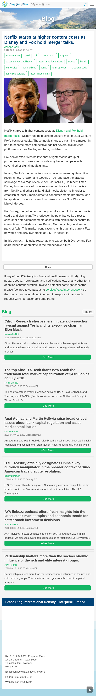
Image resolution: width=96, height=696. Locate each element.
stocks (71, 61)
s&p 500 (64, 55)
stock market (13, 55)
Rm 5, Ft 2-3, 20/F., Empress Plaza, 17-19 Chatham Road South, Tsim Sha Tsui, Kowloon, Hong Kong (25, 661)
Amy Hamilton (11, 524)
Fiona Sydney (11, 382)
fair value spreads (15, 73)
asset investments (40, 73)
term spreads (59, 67)
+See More (47, 357)
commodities (29, 67)
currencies (11, 67)
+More (88, 311)
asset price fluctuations (50, 61)
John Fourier (10, 565)
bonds (83, 61)
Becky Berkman (12, 476)
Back (48, 267)
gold (27, 55)
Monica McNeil (11, 334)
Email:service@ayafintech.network (25, 671)
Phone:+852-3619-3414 (18, 676)
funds (44, 67)
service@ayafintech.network (64, 289)
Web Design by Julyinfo (18, 681)
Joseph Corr (11, 47)
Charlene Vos (11, 431)
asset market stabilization (19, 61)
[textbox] (59, 4)
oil (36, 55)
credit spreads (79, 67)
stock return (49, 55)
